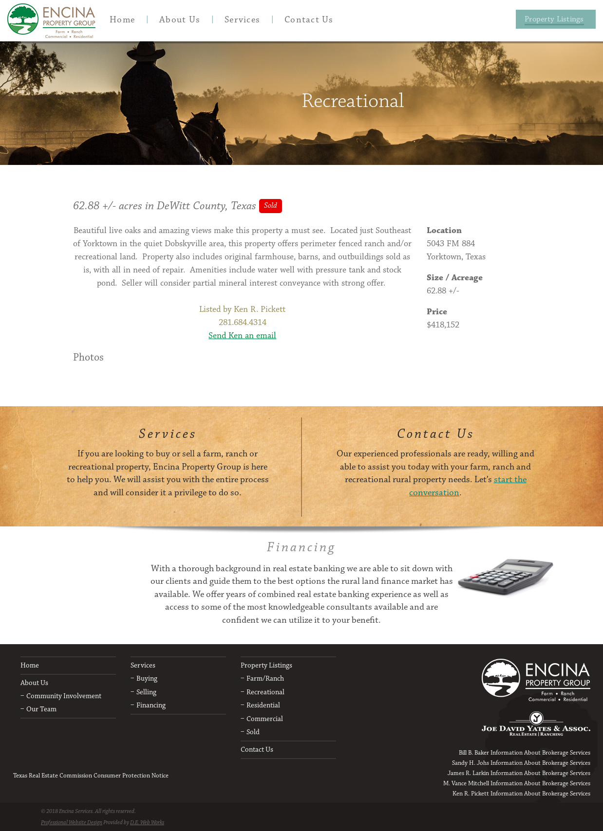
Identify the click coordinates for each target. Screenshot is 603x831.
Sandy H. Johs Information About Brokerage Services (521, 763)
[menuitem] (122, 20)
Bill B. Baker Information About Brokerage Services (524, 753)
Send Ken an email (242, 335)
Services (143, 665)
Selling (146, 692)
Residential (263, 705)
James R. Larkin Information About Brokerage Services (519, 773)
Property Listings (266, 665)
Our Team (41, 709)
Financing (151, 705)
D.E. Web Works (147, 822)
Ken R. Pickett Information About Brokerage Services (521, 793)
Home (29, 665)
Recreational (265, 692)
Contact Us (257, 749)
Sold (253, 732)
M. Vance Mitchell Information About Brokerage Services (516, 783)
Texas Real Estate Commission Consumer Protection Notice (91, 775)
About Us (34, 682)
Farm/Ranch (265, 678)
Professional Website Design (71, 822)
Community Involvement (63, 696)
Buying (146, 678)
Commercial (264, 718)
